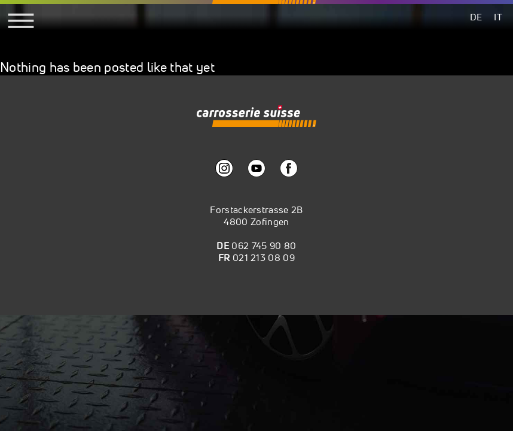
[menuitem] (476, 16)
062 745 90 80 (263, 245)
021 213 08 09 (264, 257)
